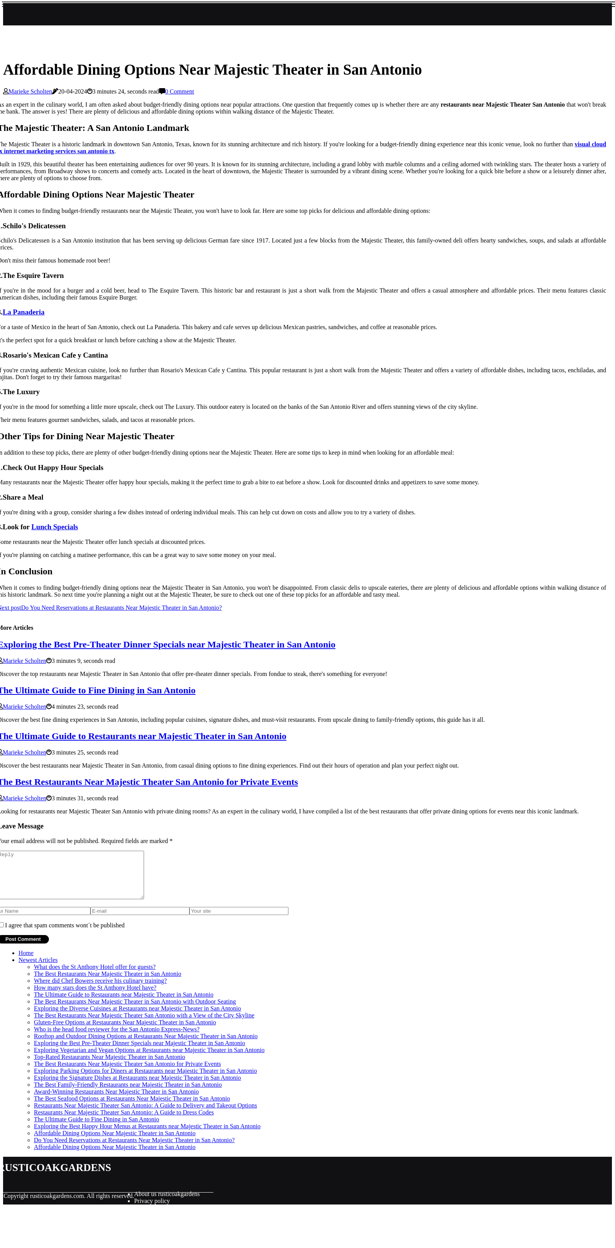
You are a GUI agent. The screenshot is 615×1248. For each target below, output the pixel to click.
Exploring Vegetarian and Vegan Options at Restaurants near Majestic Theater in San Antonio (149, 1059)
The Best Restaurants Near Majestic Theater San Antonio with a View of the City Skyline (144, 1024)
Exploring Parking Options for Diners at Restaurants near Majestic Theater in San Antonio (145, 1080)
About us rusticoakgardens (167, 1203)
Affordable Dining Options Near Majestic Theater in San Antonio (115, 1142)
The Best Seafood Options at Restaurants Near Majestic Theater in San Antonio (132, 1107)
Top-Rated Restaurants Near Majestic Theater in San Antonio (109, 1066)
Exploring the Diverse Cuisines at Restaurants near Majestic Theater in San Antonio (137, 1017)
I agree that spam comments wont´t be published (65, 934)
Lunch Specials (55, 527)
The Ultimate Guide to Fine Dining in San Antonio (96, 1128)
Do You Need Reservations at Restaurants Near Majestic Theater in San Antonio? (134, 1149)
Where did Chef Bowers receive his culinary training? (100, 990)
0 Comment (179, 91)
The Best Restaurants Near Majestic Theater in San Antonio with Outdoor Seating (135, 1010)
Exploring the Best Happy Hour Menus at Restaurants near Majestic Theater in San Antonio (147, 1135)
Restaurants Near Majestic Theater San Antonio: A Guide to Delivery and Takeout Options (145, 1114)
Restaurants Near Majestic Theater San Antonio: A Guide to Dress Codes (124, 1121)
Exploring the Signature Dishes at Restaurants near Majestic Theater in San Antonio (137, 1087)
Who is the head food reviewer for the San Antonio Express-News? (116, 1038)
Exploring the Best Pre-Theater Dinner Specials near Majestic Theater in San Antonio (139, 1052)
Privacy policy (152, 1210)
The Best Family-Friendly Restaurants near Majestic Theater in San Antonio (128, 1094)
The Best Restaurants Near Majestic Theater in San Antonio (107, 983)
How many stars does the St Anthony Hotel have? (95, 997)
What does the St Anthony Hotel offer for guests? (95, 976)
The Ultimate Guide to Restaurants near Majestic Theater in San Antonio (123, 1003)
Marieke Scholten (30, 91)
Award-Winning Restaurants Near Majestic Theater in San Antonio (116, 1100)
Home (26, 962)
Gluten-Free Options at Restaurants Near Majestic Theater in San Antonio (125, 1031)
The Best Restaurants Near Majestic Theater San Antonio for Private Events (127, 1073)
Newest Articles (38, 969)
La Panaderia (24, 312)
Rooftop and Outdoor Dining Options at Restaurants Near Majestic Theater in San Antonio (146, 1045)
